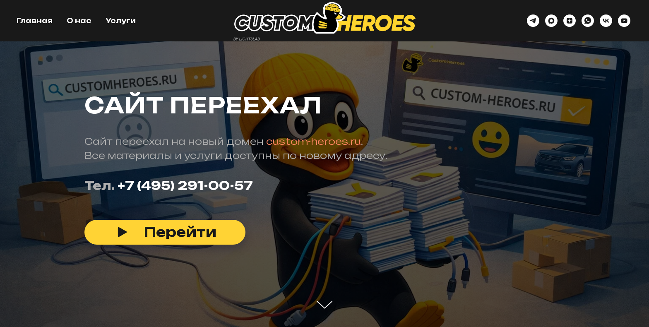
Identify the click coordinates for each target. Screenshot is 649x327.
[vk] (606, 20)
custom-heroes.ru (313, 141)
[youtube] (624, 20)
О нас (79, 21)
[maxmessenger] (551, 20)
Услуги (121, 21)
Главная (35, 21)
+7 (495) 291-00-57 (185, 185)
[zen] (569, 20)
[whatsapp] (588, 20)
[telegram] (533, 20)
